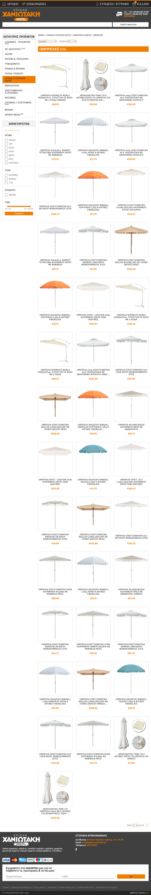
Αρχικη (41, 35)
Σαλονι (8, 54)
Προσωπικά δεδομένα (21, 887)
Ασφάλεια (52, 887)
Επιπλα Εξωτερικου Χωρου (15, 79)
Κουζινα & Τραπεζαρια (16, 59)
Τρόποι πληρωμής (67, 887)
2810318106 (129, 16)
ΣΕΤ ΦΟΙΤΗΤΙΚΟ (15, 49)
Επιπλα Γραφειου (14, 73)
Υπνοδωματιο (12, 63)
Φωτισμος (10, 97)
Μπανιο (9, 109)
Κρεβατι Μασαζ (14, 114)
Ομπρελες (98, 35)
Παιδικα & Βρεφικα (15, 68)
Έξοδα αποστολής (86, 887)
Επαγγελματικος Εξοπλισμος (14, 91)
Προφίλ (5, 887)
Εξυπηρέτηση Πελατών (107, 887)
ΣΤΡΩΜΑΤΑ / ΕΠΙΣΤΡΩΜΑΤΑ (18, 103)
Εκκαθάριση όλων (13, 130)
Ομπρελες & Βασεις (82, 35)
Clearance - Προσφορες (18, 43)
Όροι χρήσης (40, 887)
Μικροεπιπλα (12, 85)
